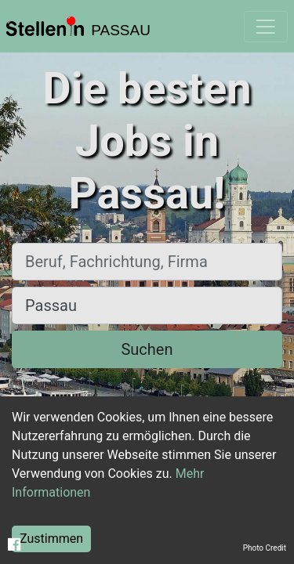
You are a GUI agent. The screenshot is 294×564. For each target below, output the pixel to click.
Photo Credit (264, 548)
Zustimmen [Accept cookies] (51, 538)
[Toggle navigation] (266, 26)
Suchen (146, 349)
